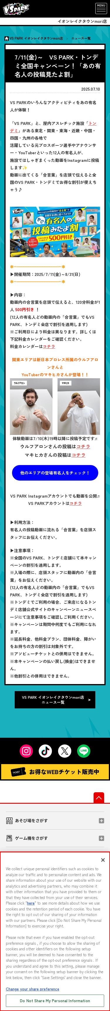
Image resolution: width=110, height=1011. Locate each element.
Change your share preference (32, 989)
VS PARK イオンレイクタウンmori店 (36, 38)
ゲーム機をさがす (31, 838)
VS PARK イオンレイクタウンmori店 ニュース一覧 (53, 699)
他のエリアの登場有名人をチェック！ (55, 473)
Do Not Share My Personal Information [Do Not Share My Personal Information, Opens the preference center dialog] (55, 1000)
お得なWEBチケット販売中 (55, 772)
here (31, 903)
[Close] (103, 860)
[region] (55, 931)
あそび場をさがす (31, 820)
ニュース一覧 (81, 38)
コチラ (49, 346)
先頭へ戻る (99, 797)
